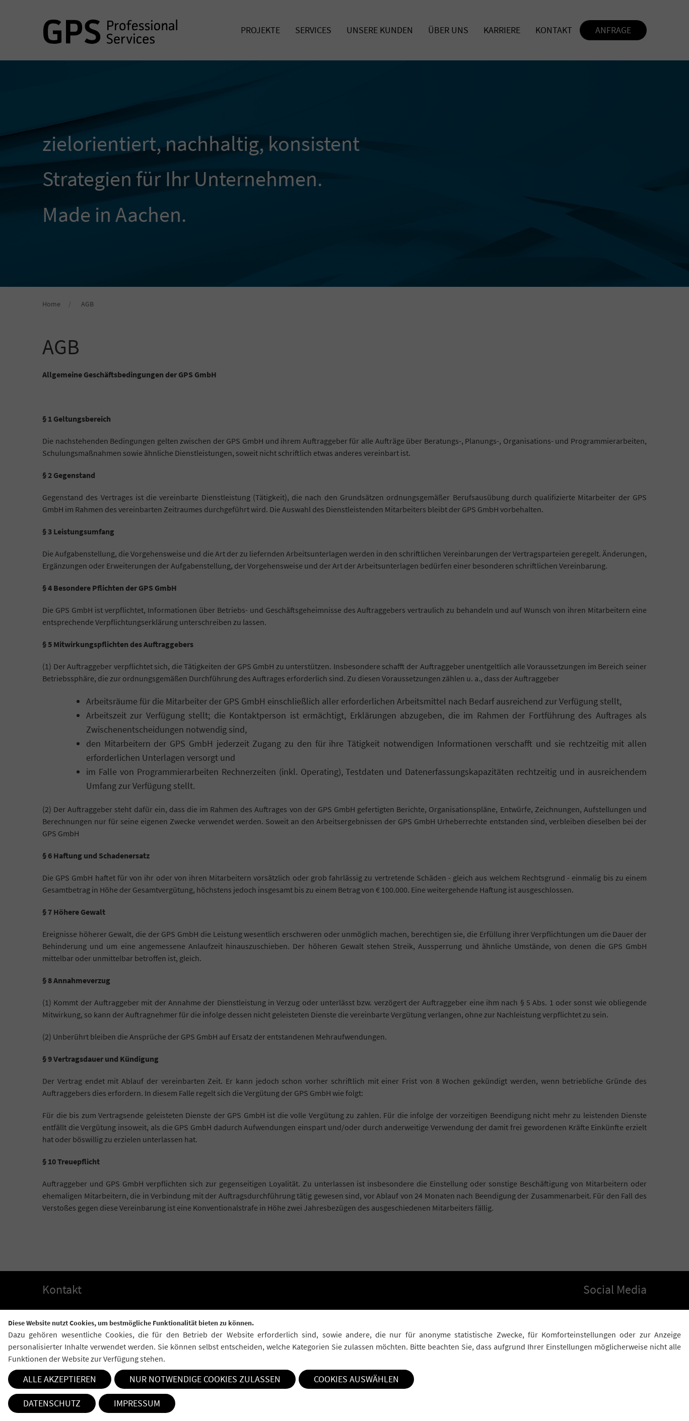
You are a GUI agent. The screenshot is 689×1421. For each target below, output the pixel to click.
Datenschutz (52, 1403)
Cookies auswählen (356, 1379)
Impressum (137, 1403)
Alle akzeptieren (59, 1379)
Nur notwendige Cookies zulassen (205, 1379)
